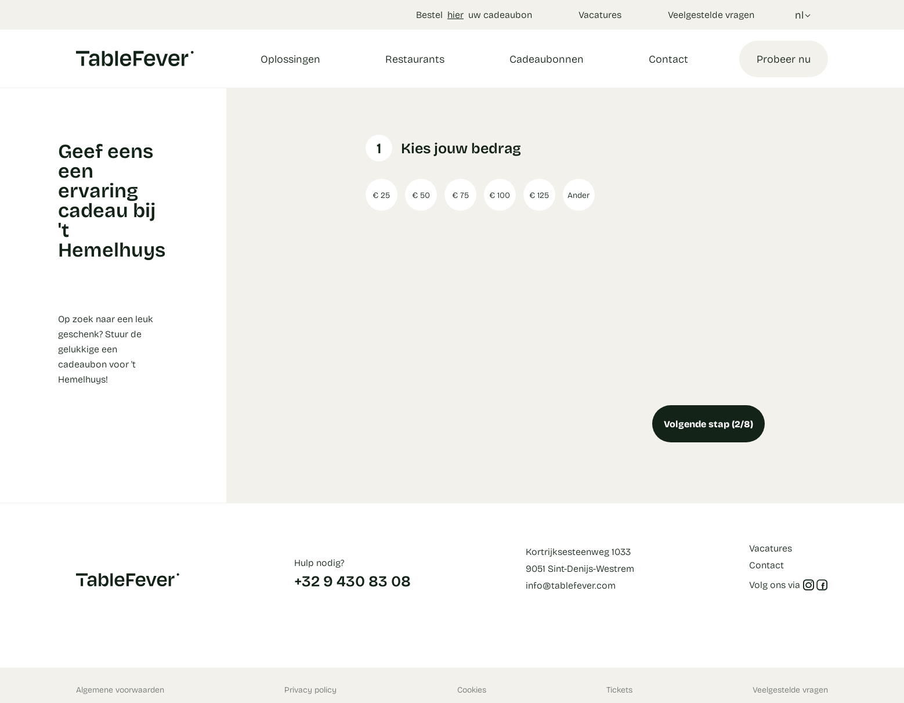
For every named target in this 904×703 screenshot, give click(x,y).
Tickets (619, 689)
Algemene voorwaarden (120, 689)
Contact (668, 58)
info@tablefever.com (571, 585)
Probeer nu (784, 58)
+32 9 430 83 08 (352, 580)
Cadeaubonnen (546, 58)
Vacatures (599, 14)
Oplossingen (290, 58)
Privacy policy (310, 689)
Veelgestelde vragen (711, 14)
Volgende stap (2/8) (708, 423)
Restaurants (414, 58)
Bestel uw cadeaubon (474, 14)
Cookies (471, 689)
